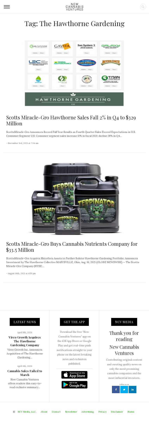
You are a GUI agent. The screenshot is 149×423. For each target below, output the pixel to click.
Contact (56, 411)
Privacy (102, 411)
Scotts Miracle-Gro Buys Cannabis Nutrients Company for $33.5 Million (71, 246)
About (44, 411)
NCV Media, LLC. (27, 411)
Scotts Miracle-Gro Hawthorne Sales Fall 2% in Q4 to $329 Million (71, 120)
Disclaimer (117, 411)
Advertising (87, 411)
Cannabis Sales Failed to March (24, 373)
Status (130, 411)
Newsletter (71, 411)
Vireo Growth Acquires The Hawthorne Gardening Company (25, 341)
